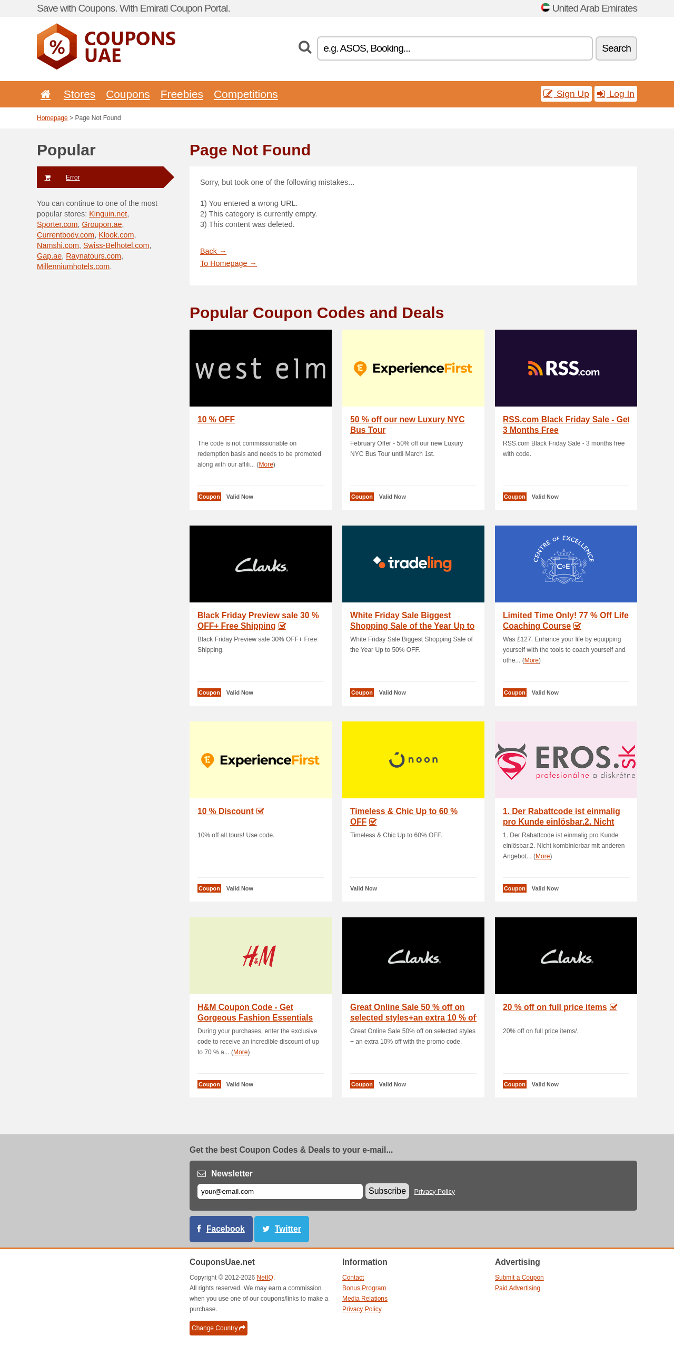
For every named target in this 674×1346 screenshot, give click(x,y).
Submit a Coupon (519, 1277)
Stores (79, 94)
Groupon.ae (102, 224)
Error (58, 177)
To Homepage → (228, 263)
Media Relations (365, 1298)
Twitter (288, 1228)
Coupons (128, 94)
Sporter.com (57, 224)
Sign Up (566, 93)
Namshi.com (58, 245)
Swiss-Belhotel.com (116, 245)
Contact (353, 1277)
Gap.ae (49, 256)
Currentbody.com (65, 235)
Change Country (218, 1328)
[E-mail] (280, 1191)
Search (616, 48)
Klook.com (116, 235)
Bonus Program (364, 1288)
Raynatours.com (93, 256)
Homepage (52, 118)
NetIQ (265, 1277)
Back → (213, 251)
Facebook (225, 1228)
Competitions (246, 94)
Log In (616, 93)
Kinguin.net (108, 214)
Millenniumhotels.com (73, 266)
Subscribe (387, 1190)
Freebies (182, 94)
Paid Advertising (517, 1288)
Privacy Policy (434, 1191)
